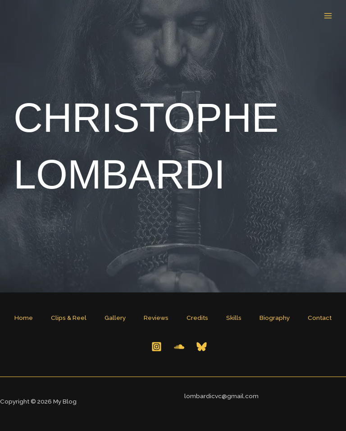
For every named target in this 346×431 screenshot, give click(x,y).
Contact (320, 317)
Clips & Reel (68, 317)
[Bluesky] (201, 346)
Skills (233, 317)
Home (23, 317)
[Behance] (179, 346)
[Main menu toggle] (328, 16)
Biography (275, 317)
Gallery (115, 317)
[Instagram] (156, 346)
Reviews (156, 317)
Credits (197, 317)
